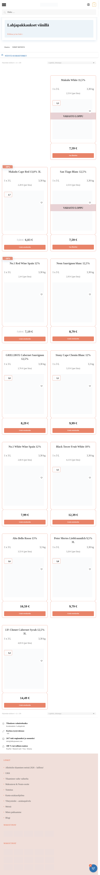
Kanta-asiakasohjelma (14, 797)
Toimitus (9, 792)
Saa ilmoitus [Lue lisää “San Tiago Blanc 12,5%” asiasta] (73, 247)
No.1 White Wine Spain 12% (24, 447)
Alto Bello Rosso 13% (25, 539)
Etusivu (7, 47)
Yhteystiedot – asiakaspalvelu (18, 803)
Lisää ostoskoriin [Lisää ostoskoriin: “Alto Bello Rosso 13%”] (24, 615)
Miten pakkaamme (13, 814)
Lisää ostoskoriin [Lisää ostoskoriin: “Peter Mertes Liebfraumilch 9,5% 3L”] (73, 615)
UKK (7, 775)
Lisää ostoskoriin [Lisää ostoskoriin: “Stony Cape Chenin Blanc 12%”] (73, 431)
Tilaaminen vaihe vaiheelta (16, 780)
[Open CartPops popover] (93, 868)
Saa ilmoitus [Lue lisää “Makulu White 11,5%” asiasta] (73, 156)
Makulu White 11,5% (73, 80)
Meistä (8, 808)
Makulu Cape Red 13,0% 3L (24, 171)
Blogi (7, 819)
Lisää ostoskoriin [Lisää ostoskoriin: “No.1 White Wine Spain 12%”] (24, 523)
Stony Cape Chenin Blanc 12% (73, 355)
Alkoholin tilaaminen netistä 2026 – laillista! (24, 769)
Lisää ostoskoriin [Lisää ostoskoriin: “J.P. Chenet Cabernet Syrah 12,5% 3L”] (24, 707)
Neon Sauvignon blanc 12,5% (73, 263)
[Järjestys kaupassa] (72, 63)
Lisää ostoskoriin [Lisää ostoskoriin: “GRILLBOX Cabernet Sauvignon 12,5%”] (24, 431)
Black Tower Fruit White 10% (73, 447)
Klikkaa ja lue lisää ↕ (15, 34)
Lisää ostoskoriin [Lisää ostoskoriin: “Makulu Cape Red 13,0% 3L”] (24, 248)
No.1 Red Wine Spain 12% (25, 263)
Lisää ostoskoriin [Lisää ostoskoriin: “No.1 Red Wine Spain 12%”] (24, 340)
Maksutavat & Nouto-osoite (17, 786)
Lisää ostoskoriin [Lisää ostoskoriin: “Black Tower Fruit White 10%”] (73, 523)
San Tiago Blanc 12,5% (73, 171)
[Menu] (6, 5)
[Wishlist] (90, 103)
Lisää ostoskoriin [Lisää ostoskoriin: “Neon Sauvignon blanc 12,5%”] (73, 339)
